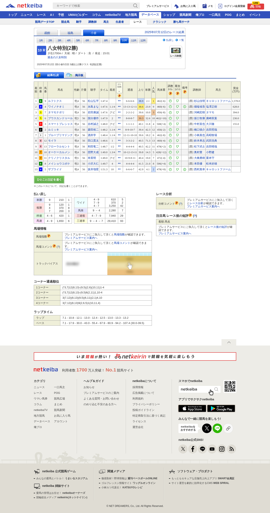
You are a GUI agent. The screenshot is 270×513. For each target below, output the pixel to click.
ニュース (26, 14)
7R (97, 40)
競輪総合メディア (61, 497)
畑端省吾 (199, 106)
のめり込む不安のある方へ (100, 404)
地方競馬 (131, 14)
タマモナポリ (56, 112)
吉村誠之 (93, 124)
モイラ (52, 140)
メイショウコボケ (59, 163)
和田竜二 (93, 146)
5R (78, 40)
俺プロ (200, 14)
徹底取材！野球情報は (129, 478)
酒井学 (92, 135)
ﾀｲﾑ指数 (119, 88)
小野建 (210, 152)
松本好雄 (211, 163)
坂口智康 (199, 118)
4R (69, 40)
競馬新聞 (185, 14)
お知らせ (89, 387)
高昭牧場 (211, 135)
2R (50, 40)
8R (106, 40)
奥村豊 (198, 152)
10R (124, 40)
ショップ (169, 14)
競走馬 (65, 21)
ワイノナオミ (56, 106)
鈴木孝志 (199, 140)
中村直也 (199, 124)
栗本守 (210, 157)
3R (59, 40)
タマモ (210, 112)
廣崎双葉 (211, 118)
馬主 (106, 21)
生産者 (120, 21)
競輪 (255, 6)
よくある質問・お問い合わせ (101, 398)
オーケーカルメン (59, 152)
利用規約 (137, 398)
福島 (70, 33)
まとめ (240, 14)
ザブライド (55, 169)
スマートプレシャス (60, 124)
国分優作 (93, 118)
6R (87, 40)
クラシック (159, 21)
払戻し (170, 40)
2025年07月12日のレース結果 (164, 32)
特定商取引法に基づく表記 (148, 415)
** (119, 101)
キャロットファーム (218, 101)
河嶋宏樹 (199, 112)
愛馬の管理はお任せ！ (60, 492)
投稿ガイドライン (143, 410)
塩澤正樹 (211, 106)
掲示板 (79, 75)
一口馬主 (215, 14)
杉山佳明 (199, 101)
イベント (255, 14)
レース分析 (196, 203)
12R (143, 40)
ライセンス (139, 421)
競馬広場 (59, 398)
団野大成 (93, 152)
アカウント (61, 421)
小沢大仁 (93, 163)
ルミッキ (53, 129)
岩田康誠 (93, 112)
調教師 (92, 21)
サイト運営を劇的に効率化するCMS (200, 483)
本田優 (198, 163)
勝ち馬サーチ (181, 21)
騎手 (79, 21)
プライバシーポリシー (146, 404)
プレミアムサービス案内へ (81, 237)
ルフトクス (55, 101)
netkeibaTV (113, 14)
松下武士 (199, 146)
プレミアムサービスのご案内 (101, 392)
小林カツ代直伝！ (121, 487)
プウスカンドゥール (60, 118)
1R (41, 40)
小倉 (94, 33)
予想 (61, 14)
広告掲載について (143, 392)
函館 (47, 33)
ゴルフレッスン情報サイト (128, 483)
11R (133, 40)
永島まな (93, 106)
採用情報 (137, 387)
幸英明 (92, 157)
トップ (12, 14)
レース (41, 14)
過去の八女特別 (57, 57)
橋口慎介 (199, 129)
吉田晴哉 (211, 146)
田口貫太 (93, 140)
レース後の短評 (217, 226)
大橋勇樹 (199, 157)
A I (52, 14)
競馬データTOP (44, 21)
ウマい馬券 (40, 398)
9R (115, 40)
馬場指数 (119, 234)
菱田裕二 (93, 129)
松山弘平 (93, 101)
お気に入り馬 (62, 415)
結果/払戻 (53, 75)
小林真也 (199, 135)
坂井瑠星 (93, 169)
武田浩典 (211, 140)
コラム (96, 14)
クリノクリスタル (59, 157)
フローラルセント (59, 146)
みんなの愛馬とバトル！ (62, 478)
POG (228, 14)
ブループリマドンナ (60, 135)
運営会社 (137, 427)
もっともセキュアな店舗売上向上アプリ (202, 478)
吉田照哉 (211, 129)
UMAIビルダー (78, 14)
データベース (150, 14)
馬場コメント (122, 242)
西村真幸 (199, 169)
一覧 (181, 40)
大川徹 (210, 124)
